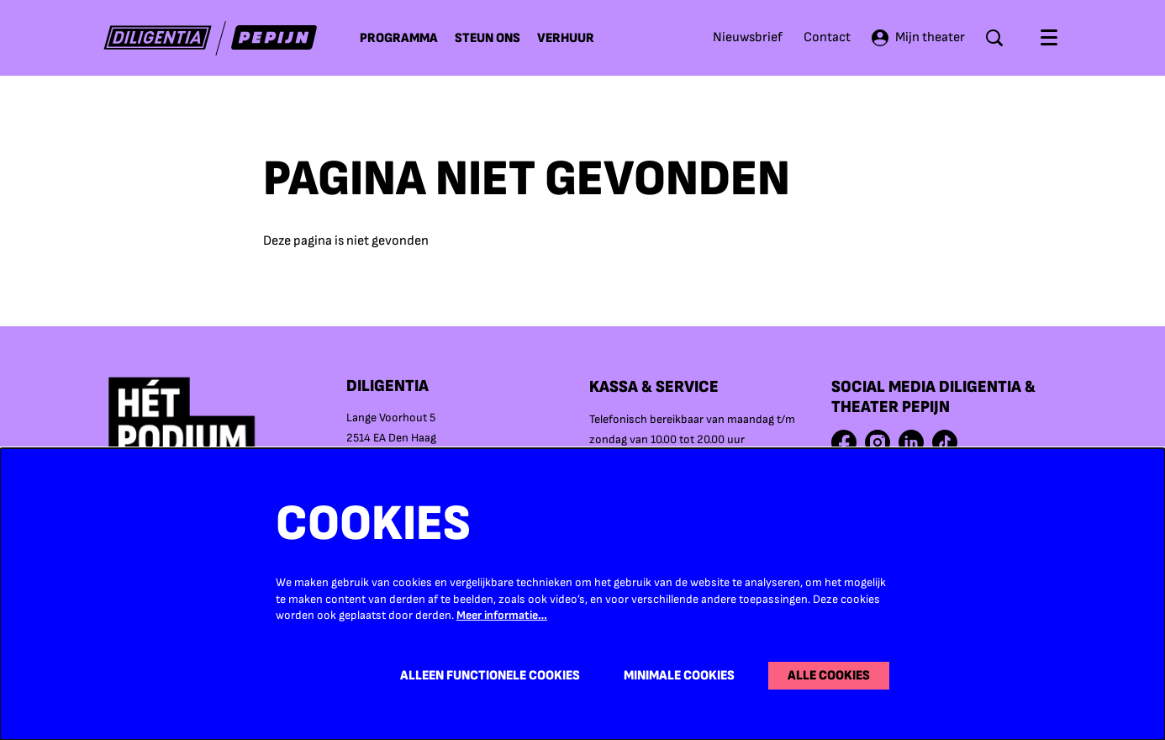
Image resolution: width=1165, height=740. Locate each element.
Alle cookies (829, 676)
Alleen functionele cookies (490, 676)
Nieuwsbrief (748, 37)
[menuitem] (399, 38)
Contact (827, 37)
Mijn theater (918, 37)
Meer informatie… (501, 615)
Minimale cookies (679, 676)
